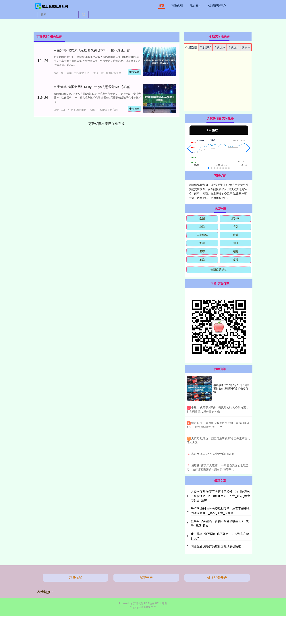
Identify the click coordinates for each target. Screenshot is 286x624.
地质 (202, 259)
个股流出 (233, 47)
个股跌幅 (205, 47)
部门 (235, 243)
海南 (235, 251)
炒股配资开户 (217, 5)
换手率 (246, 47)
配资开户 (195, 5)
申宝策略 (134, 72)
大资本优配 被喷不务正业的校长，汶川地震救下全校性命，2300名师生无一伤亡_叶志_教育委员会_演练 (220, 496)
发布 (202, 251)
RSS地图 (149, 603)
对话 (235, 234)
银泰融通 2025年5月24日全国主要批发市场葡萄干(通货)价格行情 (231, 388)
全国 (202, 218)
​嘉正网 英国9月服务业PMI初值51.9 (212, 453)
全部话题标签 (218, 269)
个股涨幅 (191, 47)
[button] (189, 148)
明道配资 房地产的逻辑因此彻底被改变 (216, 546)
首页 (161, 5)
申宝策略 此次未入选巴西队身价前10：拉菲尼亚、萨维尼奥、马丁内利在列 (108, 50)
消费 (235, 226)
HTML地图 (161, 603)
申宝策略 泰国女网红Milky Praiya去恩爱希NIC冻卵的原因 (95, 87)
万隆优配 (177, 5)
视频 (235, 259)
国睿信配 (202, 234)
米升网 (235, 218)
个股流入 (219, 47)
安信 (202, 243)
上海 (202, 226)
